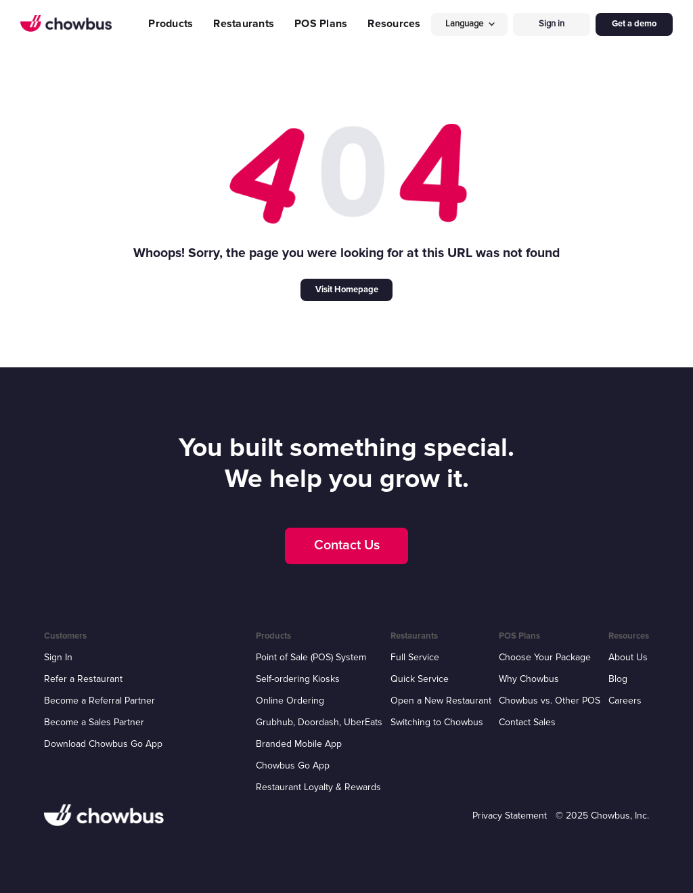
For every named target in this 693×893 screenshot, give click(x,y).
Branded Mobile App (299, 744)
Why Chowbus (529, 679)
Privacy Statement (509, 815)
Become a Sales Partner (94, 722)
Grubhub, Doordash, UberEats (319, 722)
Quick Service (419, 679)
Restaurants (243, 23)
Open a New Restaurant (440, 700)
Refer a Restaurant (83, 679)
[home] (66, 23)
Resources (393, 23)
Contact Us (347, 545)
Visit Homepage (346, 289)
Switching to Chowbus (436, 722)
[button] (469, 24)
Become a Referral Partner (99, 700)
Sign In (58, 657)
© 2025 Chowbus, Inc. (602, 815)
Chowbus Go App (293, 765)
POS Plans (320, 23)
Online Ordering (290, 700)
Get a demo (634, 23)
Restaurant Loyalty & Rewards (318, 787)
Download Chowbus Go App (103, 744)
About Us (628, 657)
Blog (617, 679)
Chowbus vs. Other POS (549, 700)
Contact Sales (527, 722)
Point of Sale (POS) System (311, 657)
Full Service (414, 657)
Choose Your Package (545, 657)
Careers (625, 700)
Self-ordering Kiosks (298, 679)
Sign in (551, 23)
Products (170, 23)
